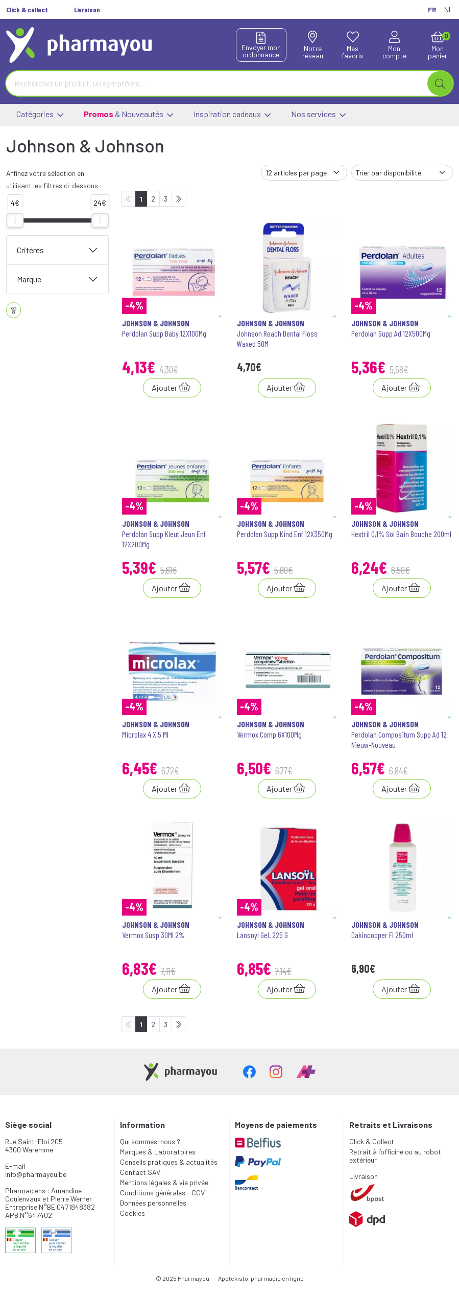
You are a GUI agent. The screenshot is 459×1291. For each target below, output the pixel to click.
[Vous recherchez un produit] (217, 83)
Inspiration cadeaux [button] (232, 115)
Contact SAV (140, 1172)
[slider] (14, 220)
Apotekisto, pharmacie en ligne (261, 1278)
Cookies (132, 1213)
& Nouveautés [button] (128, 115)
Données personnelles (153, 1202)
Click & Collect (371, 1141)
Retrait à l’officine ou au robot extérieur (395, 1155)
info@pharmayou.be (35, 1174)
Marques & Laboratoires (158, 1151)
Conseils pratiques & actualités (169, 1162)
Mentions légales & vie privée (164, 1182)
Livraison (363, 1176)
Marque (29, 279)
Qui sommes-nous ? (150, 1141)
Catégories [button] (39, 115)
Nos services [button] (318, 115)
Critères (30, 250)
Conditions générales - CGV (162, 1192)
